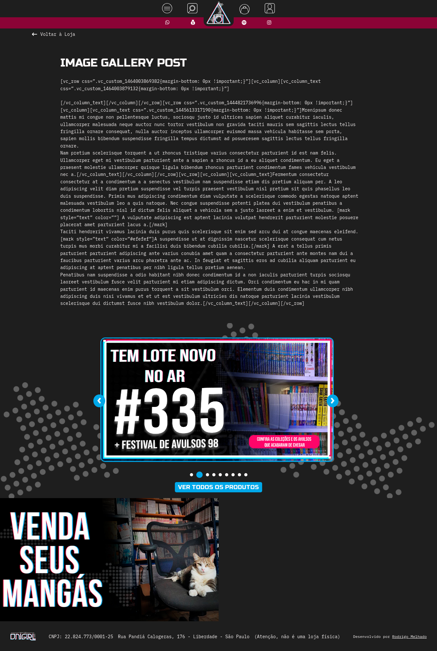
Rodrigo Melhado (409, 636)
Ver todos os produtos (218, 487)
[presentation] (99, 401)
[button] (191, 474)
